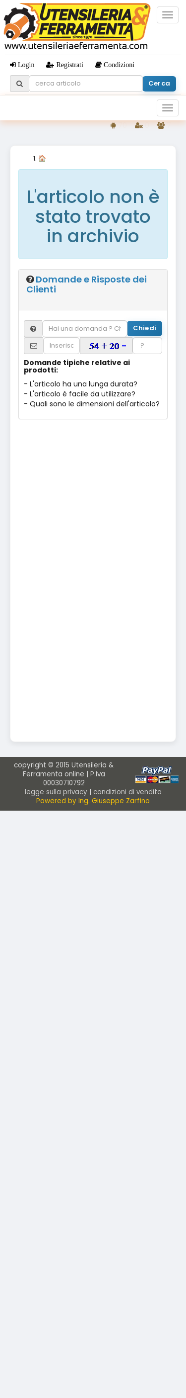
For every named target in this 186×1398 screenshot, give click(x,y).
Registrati (68, 64)
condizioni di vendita (127, 792)
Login (25, 64)
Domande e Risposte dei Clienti (86, 284)
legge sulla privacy (56, 792)
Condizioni (118, 64)
